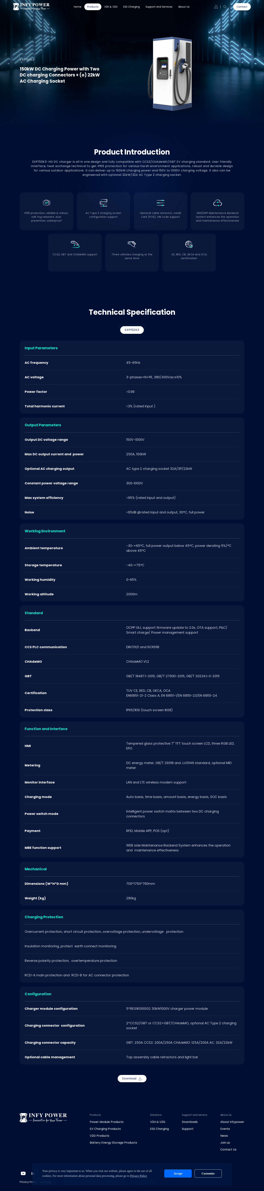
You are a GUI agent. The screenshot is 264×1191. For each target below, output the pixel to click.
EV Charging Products (105, 1129)
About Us (183, 7)
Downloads (190, 1122)
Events (225, 1129)
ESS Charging (131, 7)
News (224, 1136)
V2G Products (99, 1136)
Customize (208, 1173)
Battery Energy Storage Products (113, 1143)
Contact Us (228, 1149)
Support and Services (159, 7)
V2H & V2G (110, 7)
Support (187, 1129)
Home (77, 7)
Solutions (156, 1115)
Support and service (194, 1115)
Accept (178, 1173)
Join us (225, 1143)
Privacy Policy (28, 1182)
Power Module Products (106, 1122)
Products (92, 7)
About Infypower (232, 1122)
